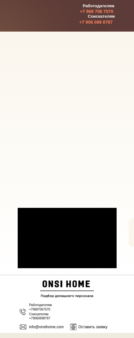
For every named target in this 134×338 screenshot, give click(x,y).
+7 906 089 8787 (96, 22)
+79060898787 (39, 318)
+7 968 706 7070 (96, 11)
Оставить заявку (92, 327)
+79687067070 (39, 309)
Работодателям (40, 305)
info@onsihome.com (46, 327)
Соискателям (38, 314)
